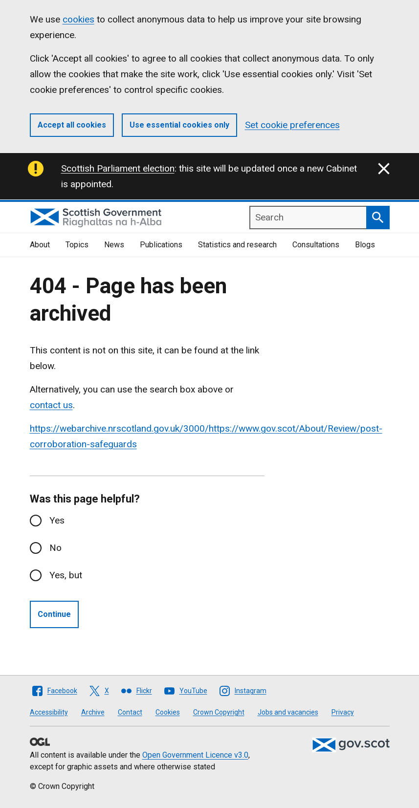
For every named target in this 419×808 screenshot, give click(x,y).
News (114, 244)
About (40, 244)
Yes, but (65, 575)
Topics (77, 244)
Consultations (315, 244)
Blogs (365, 244)
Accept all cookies (72, 125)
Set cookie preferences (292, 125)
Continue (54, 614)
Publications (161, 244)
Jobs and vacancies (288, 712)
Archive (93, 712)
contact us (51, 405)
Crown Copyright (218, 712)
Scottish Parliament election (118, 168)
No (55, 547)
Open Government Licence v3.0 (195, 755)
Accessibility (49, 712)
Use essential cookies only (179, 125)
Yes (57, 520)
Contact (130, 712)
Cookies (167, 712)
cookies (78, 19)
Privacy (342, 712)
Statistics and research (237, 244)
